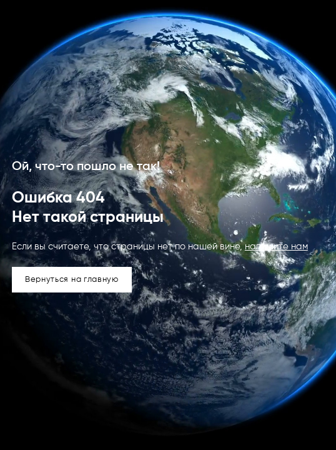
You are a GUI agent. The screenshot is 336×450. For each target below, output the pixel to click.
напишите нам (276, 246)
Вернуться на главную (72, 280)
